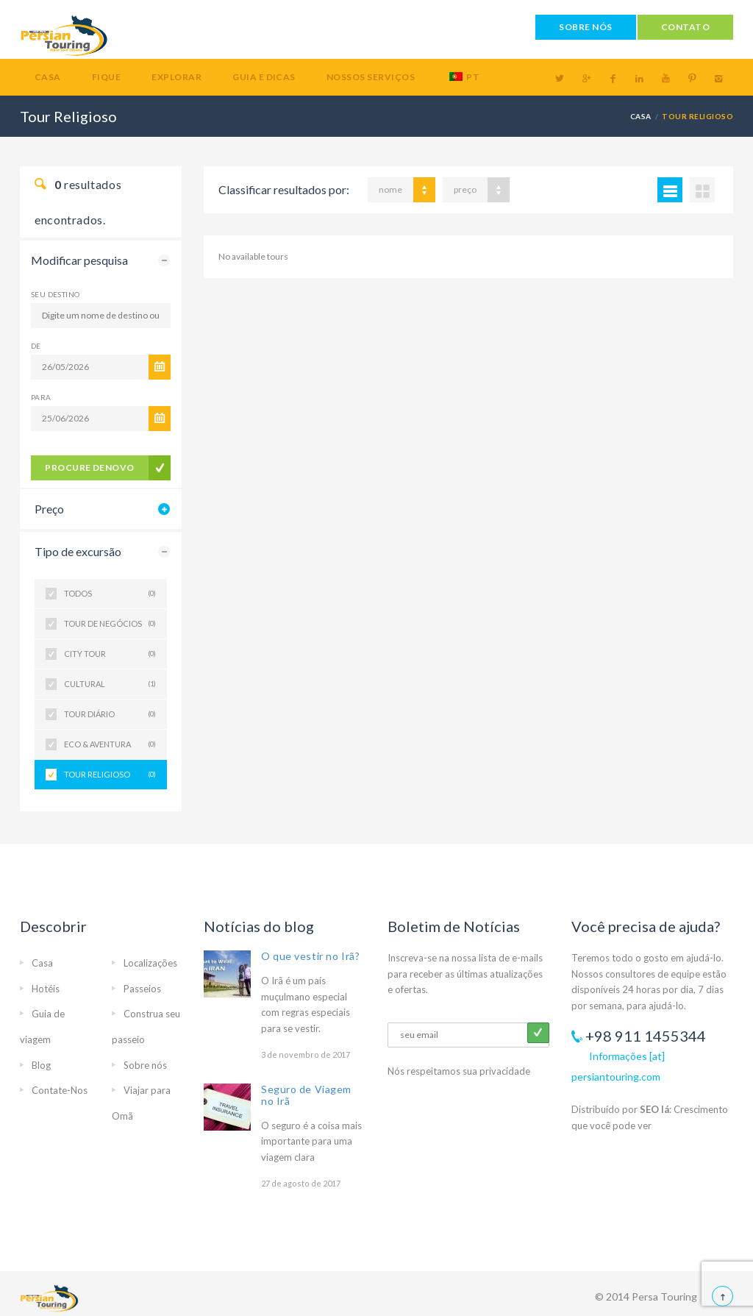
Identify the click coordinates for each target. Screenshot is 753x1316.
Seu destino (55, 294)
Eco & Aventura (110, 744)
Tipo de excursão (78, 551)
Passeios (142, 989)
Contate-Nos (60, 1090)
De (36, 345)
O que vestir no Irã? (310, 956)
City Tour (110, 654)
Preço (49, 509)
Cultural (110, 684)
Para (41, 397)
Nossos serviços (370, 76)
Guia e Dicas (264, 76)
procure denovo (90, 467)
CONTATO (685, 26)
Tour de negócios (110, 624)
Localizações (150, 963)
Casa (48, 76)
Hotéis (46, 989)
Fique (106, 76)
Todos (110, 593)
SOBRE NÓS (585, 26)
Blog (41, 1065)
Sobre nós (145, 1065)
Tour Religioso (110, 774)
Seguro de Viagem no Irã (306, 1095)
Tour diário (110, 714)
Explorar (176, 76)
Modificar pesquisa (79, 260)
